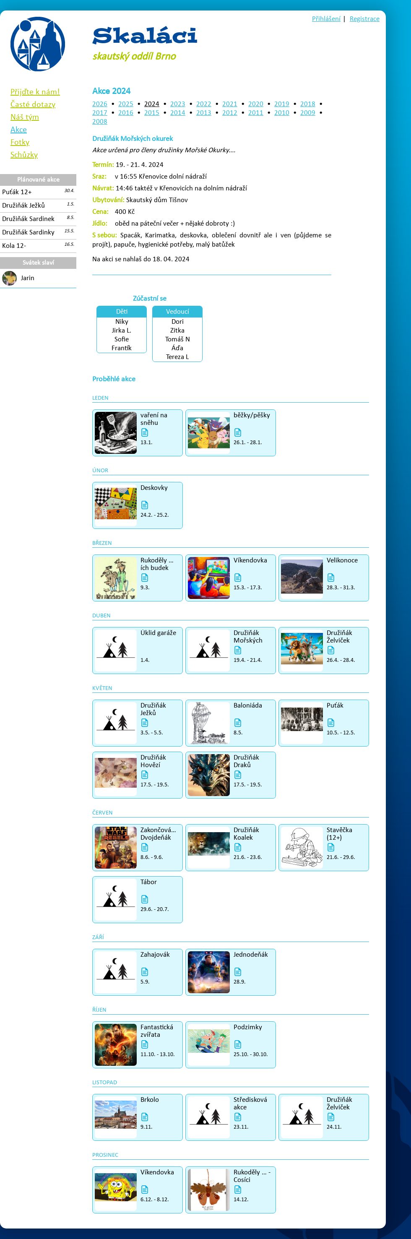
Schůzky (24, 155)
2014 (177, 113)
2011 (255, 113)
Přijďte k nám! (35, 92)
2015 (151, 113)
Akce (18, 130)
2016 (125, 113)
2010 (281, 113)
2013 (203, 113)
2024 (151, 104)
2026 (99, 104)
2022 (203, 104)
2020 (255, 104)
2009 (307, 113)
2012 (229, 113)
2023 (177, 104)
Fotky (19, 142)
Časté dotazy (32, 105)
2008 (99, 121)
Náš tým (24, 117)
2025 (125, 104)
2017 (99, 113)
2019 (281, 104)
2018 (307, 104)
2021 (229, 104)
